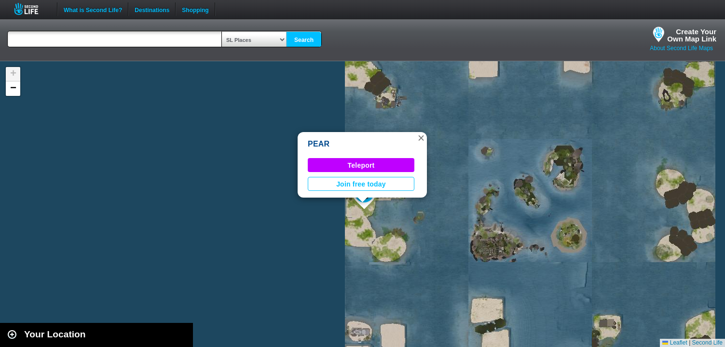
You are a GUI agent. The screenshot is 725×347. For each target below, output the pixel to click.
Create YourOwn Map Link (691, 35)
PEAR (318, 144)
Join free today (361, 184)
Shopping (195, 9)
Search (304, 40)
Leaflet (674, 342)
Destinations (152, 9)
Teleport (361, 165)
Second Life (32, 8)
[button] (421, 138)
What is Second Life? (93, 9)
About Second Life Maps (681, 48)
